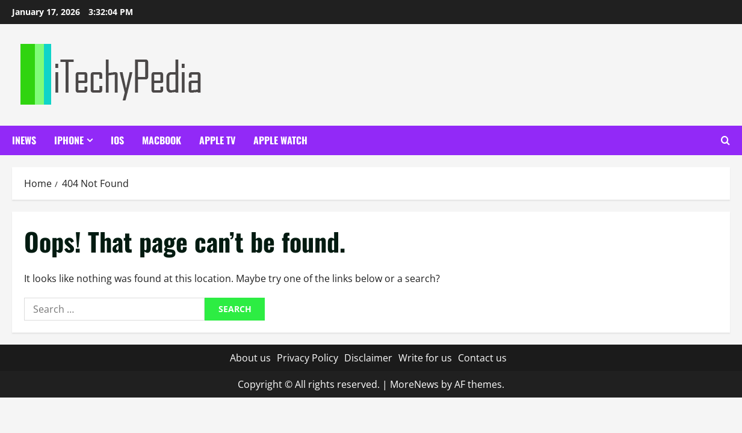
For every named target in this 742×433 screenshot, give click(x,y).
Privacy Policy (307, 357)
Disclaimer (368, 357)
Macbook (161, 140)
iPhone (69, 140)
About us (250, 357)
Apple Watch (280, 140)
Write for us (425, 357)
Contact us (482, 357)
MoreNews (414, 384)
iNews (24, 140)
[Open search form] (725, 140)
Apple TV (217, 140)
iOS (117, 140)
